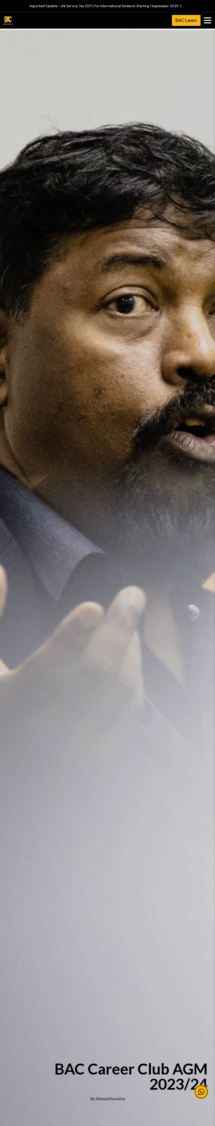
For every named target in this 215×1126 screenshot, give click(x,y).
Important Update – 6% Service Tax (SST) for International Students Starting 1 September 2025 (106, 6)
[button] (201, 1098)
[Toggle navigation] (208, 20)
